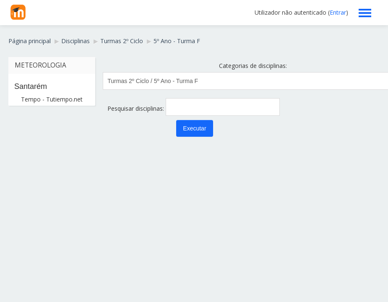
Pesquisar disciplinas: (136, 108)
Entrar (338, 12)
